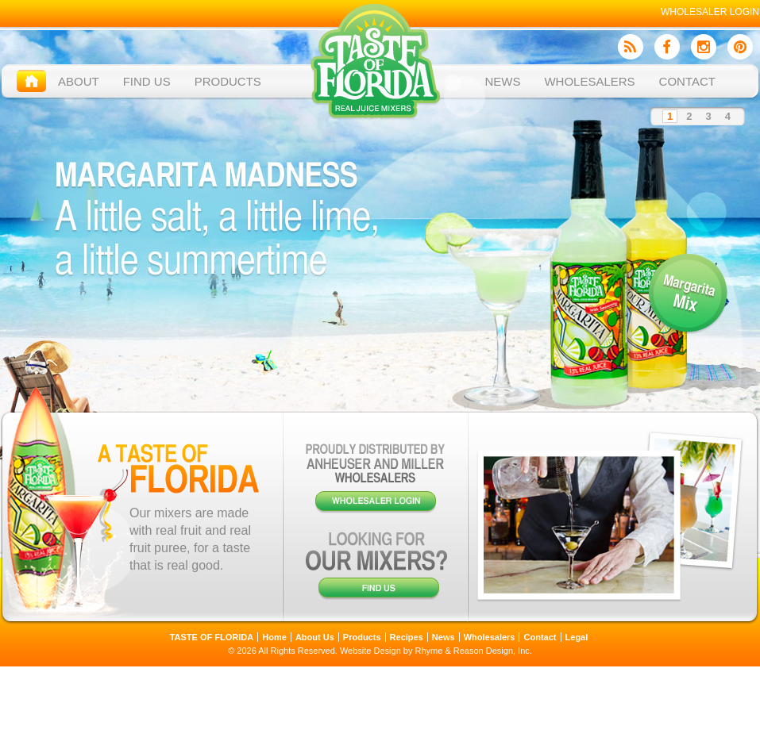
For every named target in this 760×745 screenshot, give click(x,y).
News (502, 81)
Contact (687, 81)
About (78, 81)
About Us (314, 637)
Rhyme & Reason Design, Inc (472, 650)
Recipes (406, 637)
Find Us (147, 81)
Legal (576, 637)
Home (274, 637)
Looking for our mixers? (376, 565)
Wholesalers (589, 81)
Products (228, 81)
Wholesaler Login (710, 11)
